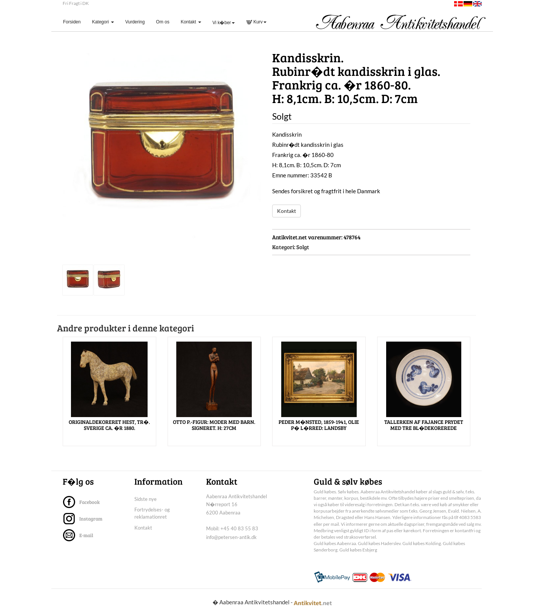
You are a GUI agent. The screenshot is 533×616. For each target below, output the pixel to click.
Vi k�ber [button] (224, 22)
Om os (162, 22)
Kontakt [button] (191, 22)
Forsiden (74, 22)
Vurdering (135, 22)
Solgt (302, 247)
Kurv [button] (256, 22)
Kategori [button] (103, 22)
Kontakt (286, 211)
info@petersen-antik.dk (231, 537)
